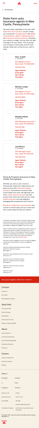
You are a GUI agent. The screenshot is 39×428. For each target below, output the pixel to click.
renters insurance (9, 199)
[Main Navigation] (4, 3)
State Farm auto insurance (12, 31)
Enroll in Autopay (6, 312)
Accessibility (5, 400)
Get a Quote (19, 75)
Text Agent (19, 77)
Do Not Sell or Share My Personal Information (24, 409)
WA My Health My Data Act (23, 404)
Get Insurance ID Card (7, 319)
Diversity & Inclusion (7, 361)
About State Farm (6, 333)
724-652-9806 (20, 97)
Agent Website (20, 70)
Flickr (16, 383)
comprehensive (8, 36)
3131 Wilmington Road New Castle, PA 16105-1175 (24, 153)
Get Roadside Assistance (8, 298)
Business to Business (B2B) (9, 323)
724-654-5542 (20, 67)
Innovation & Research (7, 344)
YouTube (17, 388)
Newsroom (4, 347)
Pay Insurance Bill (6, 308)
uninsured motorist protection (17, 38)
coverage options (21, 34)
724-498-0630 (20, 157)
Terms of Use (19, 397)
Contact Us (4, 291)
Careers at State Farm (8, 357)
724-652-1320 (19, 127)
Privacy (18, 393)
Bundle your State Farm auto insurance (17, 205)
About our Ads (5, 393)
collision (17, 36)
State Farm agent (23, 237)
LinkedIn (17, 378)
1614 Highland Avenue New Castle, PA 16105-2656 (25, 63)
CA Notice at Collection (8, 408)
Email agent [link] (19, 73)
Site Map (18, 400)
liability (32, 34)
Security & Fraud (6, 397)
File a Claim (4, 295)
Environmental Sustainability (9, 340)
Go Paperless (5, 316)
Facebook (4, 378)
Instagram (5, 388)
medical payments (27, 36)
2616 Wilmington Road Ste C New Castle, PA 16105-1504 (25, 123)
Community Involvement (8, 336)
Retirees (4, 365)
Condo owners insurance (16, 195)
